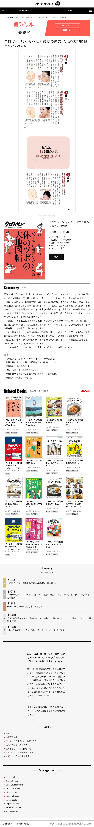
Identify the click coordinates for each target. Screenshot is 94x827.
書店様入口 (70, 26)
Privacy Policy (22, 824)
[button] (40, 215)
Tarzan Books (12, 811)
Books (22, 17)
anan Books (11, 777)
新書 (8, 733)
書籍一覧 (29, 17)
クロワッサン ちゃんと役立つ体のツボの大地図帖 (50, 17)
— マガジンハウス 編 (59, 232)
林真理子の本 (12, 737)
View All (85, 391)
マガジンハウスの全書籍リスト (19, 752)
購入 (56, 257)
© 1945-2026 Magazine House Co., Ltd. (70, 824)
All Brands (15, 10)
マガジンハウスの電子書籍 (17, 756)
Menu (80, 10)
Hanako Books (12, 796)
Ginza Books (11, 792)
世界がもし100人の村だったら (19, 749)
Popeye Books (12, 804)
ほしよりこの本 (21, 741)
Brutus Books (12, 781)
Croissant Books (13, 788)
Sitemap (6, 824)
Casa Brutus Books (14, 785)
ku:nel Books (11, 800)
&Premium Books (13, 807)
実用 (62, 248)
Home (16, 17)
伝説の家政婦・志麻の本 (16, 745)
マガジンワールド (47, 3)
